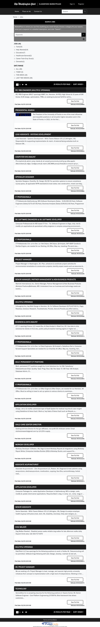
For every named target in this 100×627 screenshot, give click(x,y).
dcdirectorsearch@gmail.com (26, 431)
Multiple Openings (24, 302)
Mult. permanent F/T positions (29, 362)
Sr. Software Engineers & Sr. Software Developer (38, 219)
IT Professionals (23, 197)
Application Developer (25, 404)
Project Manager (23, 259)
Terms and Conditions (50, 620)
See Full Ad (75, 101)
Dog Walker (20, 527)
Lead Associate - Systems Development (33, 134)
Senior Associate (23, 507)
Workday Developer (24, 444)
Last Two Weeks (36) (24, 78)
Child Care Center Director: (28, 424)
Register (81, 4)
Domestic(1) (20, 61)
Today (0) (19, 72)
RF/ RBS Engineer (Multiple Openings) (32, 90)
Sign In (72, 4)
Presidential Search (24, 110)
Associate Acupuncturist (26, 464)
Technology (20, 589)
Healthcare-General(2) (24, 56)
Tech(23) (19, 47)
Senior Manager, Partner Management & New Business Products (45, 279)
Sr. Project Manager (24, 567)
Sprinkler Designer (24, 177)
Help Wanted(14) (22, 50)
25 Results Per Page (62, 84)
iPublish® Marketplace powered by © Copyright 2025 (50, 624)
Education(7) (20, 53)
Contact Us (38, 11)
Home (17, 11)
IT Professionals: (23, 239)
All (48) (19, 69)
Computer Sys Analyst (25, 157)
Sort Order (78, 84)
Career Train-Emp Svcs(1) (25, 59)
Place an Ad (26, 11)
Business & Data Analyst (26, 322)
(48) (17, 44)
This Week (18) (21, 75)
